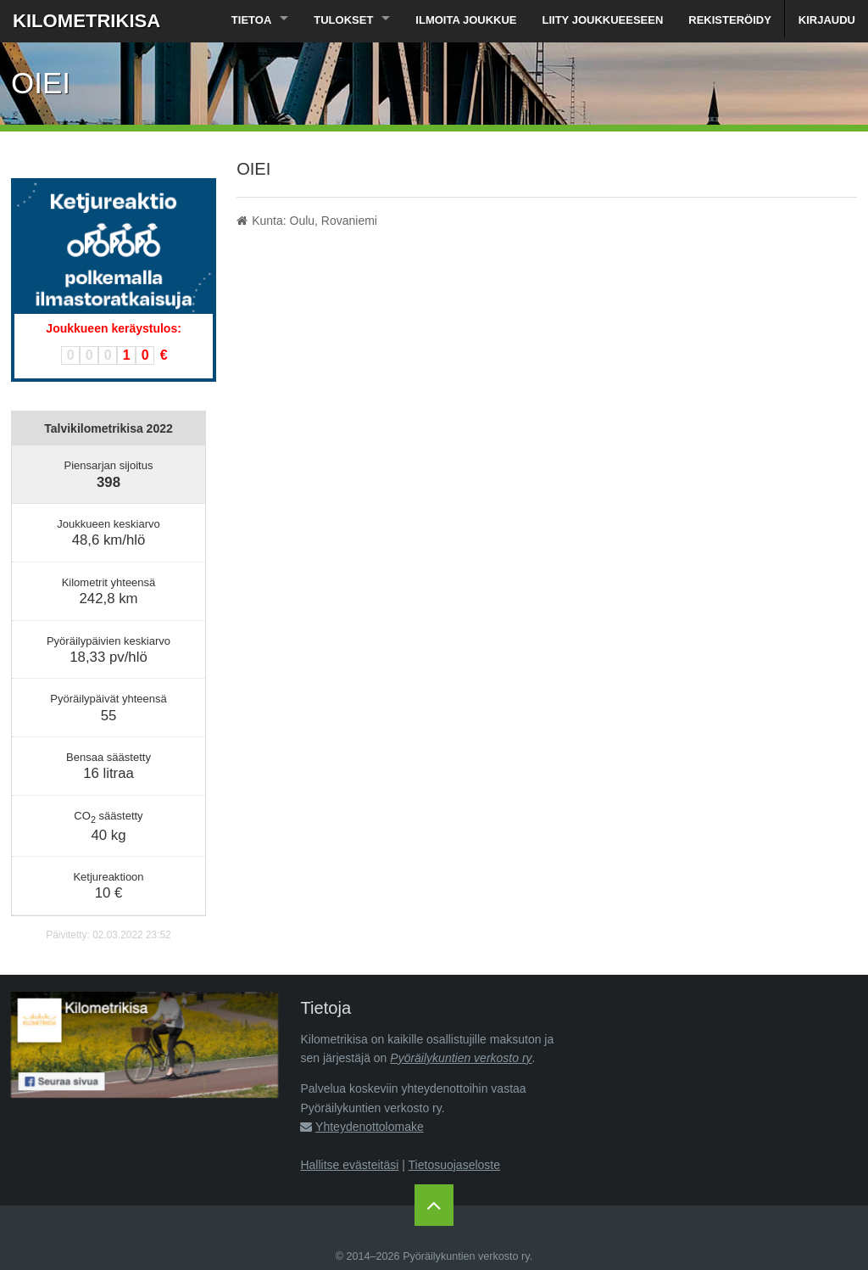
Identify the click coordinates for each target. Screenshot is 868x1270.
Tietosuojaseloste (454, 1165)
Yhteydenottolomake (369, 1126)
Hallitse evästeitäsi (349, 1165)
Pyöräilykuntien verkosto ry (460, 1058)
